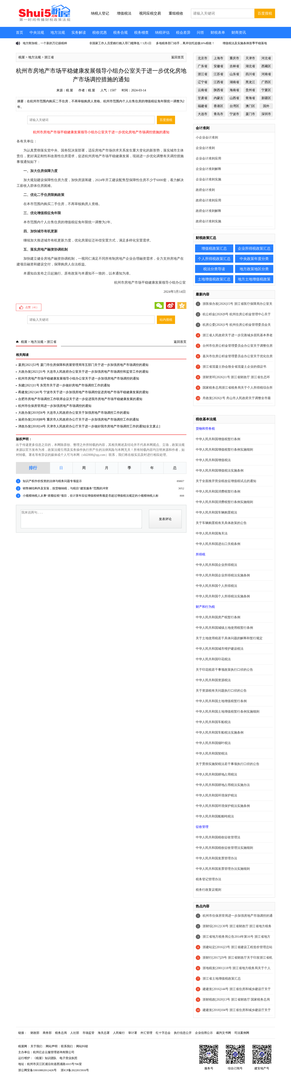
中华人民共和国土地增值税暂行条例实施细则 (227, 711)
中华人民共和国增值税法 (213, 460)
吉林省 (234, 66)
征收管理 (202, 827)
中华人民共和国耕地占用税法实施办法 (223, 785)
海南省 (234, 90)
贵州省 (250, 90)
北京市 (202, 58)
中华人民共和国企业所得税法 (216, 565)
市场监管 (88, 1032)
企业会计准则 (205, 148)
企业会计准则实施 (208, 179)
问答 (200, 32)
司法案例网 (241, 1032)
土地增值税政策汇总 (214, 279)
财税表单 (218, 32)
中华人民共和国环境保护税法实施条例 (223, 806)
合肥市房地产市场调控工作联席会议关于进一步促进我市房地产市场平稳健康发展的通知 (80, 399)
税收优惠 (99, 32)
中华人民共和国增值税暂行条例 (218, 439)
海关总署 (104, 1032)
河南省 (266, 74)
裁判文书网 (223, 1032)
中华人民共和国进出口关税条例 (218, 544)
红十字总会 (163, 1032)
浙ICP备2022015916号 (75, 1070)
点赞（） (32, 307)
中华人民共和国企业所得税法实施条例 (223, 575)
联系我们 (67, 1046)
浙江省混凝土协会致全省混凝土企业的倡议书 (234, 366)
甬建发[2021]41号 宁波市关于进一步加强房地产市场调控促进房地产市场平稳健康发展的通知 (83, 392)
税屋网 (22, 1046)
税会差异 (183, 32)
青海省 (250, 98)
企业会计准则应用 (208, 158)
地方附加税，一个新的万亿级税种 (45, 43)
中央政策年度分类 (254, 259)
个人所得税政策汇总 (214, 259)
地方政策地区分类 (254, 269)
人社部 (74, 1032)
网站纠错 (82, 1046)
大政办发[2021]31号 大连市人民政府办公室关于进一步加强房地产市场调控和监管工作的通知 (83, 371)
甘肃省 (202, 98)
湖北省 (250, 66)
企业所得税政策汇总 (254, 248)
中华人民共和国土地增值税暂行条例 (221, 701)
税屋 (21, 57)
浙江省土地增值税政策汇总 (222, 978)
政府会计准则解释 (208, 211)
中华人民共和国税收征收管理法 (218, 837)
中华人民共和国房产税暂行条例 (218, 617)
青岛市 (218, 114)
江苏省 (218, 74)
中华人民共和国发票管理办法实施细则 (223, 868)
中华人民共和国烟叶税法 (213, 743)
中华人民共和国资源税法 (213, 680)
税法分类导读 (214, 269)
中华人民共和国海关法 (212, 533)
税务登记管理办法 (208, 879)
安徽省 (218, 66)
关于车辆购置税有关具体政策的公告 (221, 523)
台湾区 (234, 106)
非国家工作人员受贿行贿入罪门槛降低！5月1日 (120, 43)
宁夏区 (266, 90)
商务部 (47, 1032)
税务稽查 (141, 32)
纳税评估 (162, 32)
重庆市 (234, 58)
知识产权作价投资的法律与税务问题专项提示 (52, 481)
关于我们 (36, 1046)
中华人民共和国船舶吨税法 (215, 816)
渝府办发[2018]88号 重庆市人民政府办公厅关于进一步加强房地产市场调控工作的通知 (78, 419)
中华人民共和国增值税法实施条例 (219, 470)
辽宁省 (202, 82)
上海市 (218, 58)
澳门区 (250, 106)
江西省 (218, 82)
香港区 (218, 106)
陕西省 (218, 90)
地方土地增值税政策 (254, 279)
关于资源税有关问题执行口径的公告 (221, 690)
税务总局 (61, 1032)
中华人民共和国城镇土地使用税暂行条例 (224, 627)
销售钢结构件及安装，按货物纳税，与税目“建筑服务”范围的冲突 (65, 488)
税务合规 (120, 32)
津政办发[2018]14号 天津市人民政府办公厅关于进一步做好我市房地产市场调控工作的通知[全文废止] (89, 426)
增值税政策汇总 (214, 248)
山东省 (234, 74)
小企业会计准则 (207, 137)
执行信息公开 (183, 1032)
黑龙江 (250, 82)
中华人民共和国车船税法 (213, 722)
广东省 (202, 66)
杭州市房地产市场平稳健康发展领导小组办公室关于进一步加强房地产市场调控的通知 (78, 378)
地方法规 (57, 32)
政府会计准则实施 (208, 221)
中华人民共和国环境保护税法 (216, 795)
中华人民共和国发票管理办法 (216, 858)
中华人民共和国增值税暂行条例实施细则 (224, 449)
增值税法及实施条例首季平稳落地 (245, 43)
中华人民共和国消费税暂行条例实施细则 (224, 502)
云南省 (202, 90)
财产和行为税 (205, 606)
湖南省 (234, 82)
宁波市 (234, 114)
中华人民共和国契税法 (212, 753)
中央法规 (37, 32)
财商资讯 (238, 32)
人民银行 (119, 1032)
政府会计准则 (205, 190)
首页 (19, 32)
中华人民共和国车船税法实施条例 (219, 732)
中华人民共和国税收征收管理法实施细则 (224, 848)
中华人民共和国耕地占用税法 (216, 774)
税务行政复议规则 (208, 889)
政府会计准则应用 (208, 200)
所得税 (200, 554)
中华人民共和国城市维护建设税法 (219, 648)
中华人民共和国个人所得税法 (216, 586)
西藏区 (266, 66)
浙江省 (49, 57)
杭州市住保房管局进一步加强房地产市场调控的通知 (54, 406)
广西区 (266, 82)
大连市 (202, 114)
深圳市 (266, 114)
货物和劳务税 (205, 428)
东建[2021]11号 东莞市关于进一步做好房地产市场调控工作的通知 (64, 385)
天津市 (250, 58)
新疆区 (266, 98)
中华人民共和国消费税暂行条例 (218, 491)
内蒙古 (218, 98)
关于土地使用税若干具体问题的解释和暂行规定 (229, 638)
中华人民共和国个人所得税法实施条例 (223, 596)
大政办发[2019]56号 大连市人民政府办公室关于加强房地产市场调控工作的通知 (73, 412)
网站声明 (52, 1046)
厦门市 (250, 114)
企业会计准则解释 (208, 169)
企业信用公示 (204, 1032)
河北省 (266, 58)
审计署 (132, 1032)
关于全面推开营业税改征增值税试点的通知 (226, 481)
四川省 (250, 74)
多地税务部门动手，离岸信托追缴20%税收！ (185, 43)
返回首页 (177, 57)
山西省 (234, 98)
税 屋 (69, 90)
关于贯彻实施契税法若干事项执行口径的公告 (227, 764)
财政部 (34, 1032)
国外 (266, 106)
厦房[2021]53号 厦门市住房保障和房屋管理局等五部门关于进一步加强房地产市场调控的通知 (83, 365)
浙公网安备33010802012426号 (37, 1070)
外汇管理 (146, 1032)
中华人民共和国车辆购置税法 (216, 512)
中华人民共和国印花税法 (213, 659)
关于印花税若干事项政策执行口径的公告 (224, 669)
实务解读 (78, 32)
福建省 (202, 106)
